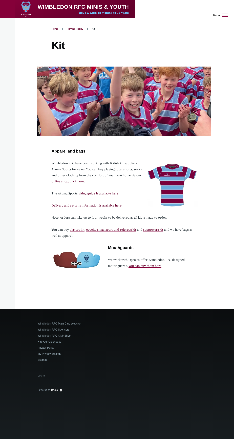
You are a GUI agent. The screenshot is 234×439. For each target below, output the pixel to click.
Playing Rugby (75, 28)
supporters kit (153, 229)
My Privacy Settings (49, 353)
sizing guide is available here (98, 193)
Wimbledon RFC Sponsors (53, 329)
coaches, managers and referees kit (111, 229)
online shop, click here (68, 181)
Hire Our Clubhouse (49, 341)
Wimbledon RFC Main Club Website (59, 323)
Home (55, 28)
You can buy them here (145, 266)
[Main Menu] (219, 15)
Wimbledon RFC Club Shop (54, 335)
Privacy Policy (46, 347)
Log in (41, 375)
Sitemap (43, 359)
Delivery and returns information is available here (87, 205)
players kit (77, 229)
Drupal (54, 390)
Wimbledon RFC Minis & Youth (83, 7)
